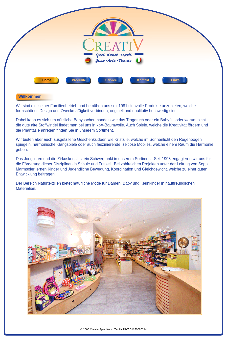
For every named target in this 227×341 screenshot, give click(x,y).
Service (111, 80)
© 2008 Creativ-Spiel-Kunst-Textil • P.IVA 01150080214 (113, 329)
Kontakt (143, 80)
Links (175, 80)
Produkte (79, 80)
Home (46, 80)
